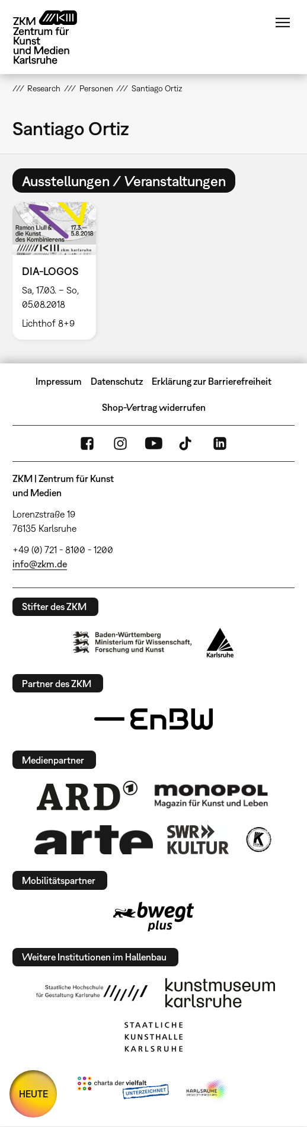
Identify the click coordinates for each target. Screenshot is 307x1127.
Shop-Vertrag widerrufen (154, 407)
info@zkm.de (39, 563)
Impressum (59, 381)
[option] (58, 270)
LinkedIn (220, 443)
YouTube (153, 443)
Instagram (120, 443)
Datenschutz (117, 381)
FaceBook (87, 443)
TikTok (187, 443)
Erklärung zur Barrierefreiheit (211, 381)
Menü (283, 22)
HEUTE (33, 1093)
